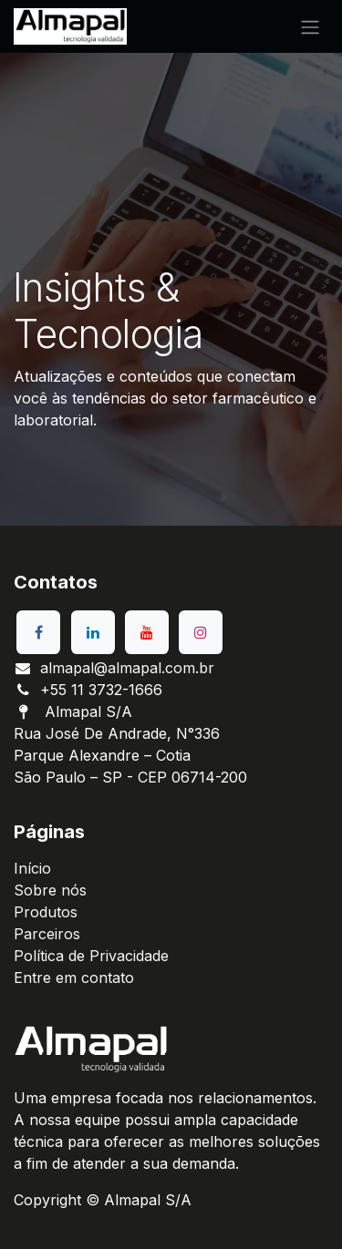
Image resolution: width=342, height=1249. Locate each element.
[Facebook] (38, 632)
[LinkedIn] (93, 632)
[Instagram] (201, 632)
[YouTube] (147, 632)
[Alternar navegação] (310, 26)
